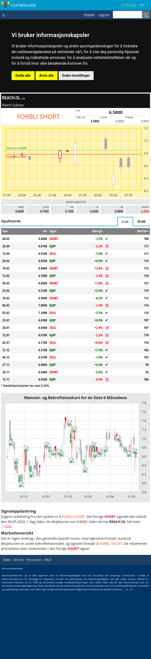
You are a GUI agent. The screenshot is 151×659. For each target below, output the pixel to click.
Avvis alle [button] (46, 75)
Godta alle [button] (23, 75)
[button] (144, 5)
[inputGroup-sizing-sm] (127, 14)
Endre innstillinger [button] (76, 75)
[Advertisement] (75, 587)
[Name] (146, 15)
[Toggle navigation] (4, 14)
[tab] (125, 221)
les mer (129, 656)
